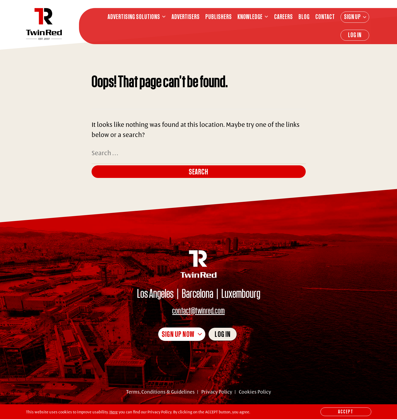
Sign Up (352, 16)
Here (113, 412)
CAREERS (283, 17)
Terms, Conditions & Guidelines (160, 391)
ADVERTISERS (186, 17)
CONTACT (325, 17)
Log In (354, 35)
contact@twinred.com (198, 310)
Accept (345, 411)
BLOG (304, 17)
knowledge (250, 17)
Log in (222, 334)
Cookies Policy (255, 391)
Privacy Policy (216, 391)
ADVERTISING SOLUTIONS (134, 17)
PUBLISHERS (218, 17)
